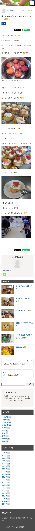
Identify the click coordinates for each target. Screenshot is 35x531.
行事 (3, 436)
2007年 (4, 504)
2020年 (4, 469)
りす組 (4, 428)
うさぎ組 (5, 417)
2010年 (4, 496)
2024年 (4, 458)
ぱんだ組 (5, 422)
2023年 (4, 461)
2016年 (4, 480)
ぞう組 (4, 420)
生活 (3, 430)
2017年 (4, 477)
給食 (3, 23)
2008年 (4, 501)
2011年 (4, 493)
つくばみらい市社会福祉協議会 (11, 518)
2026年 (4, 453)
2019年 (4, 471)
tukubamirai (10, 10)
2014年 (4, 485)
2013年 (4, 488)
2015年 (4, 482)
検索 (29, 384)
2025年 (4, 455)
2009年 (4, 498)
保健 (3, 433)
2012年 (4, 490)
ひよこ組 (5, 425)
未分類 (4, 438)
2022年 (4, 463)
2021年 (4, 466)
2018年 (4, 474)
